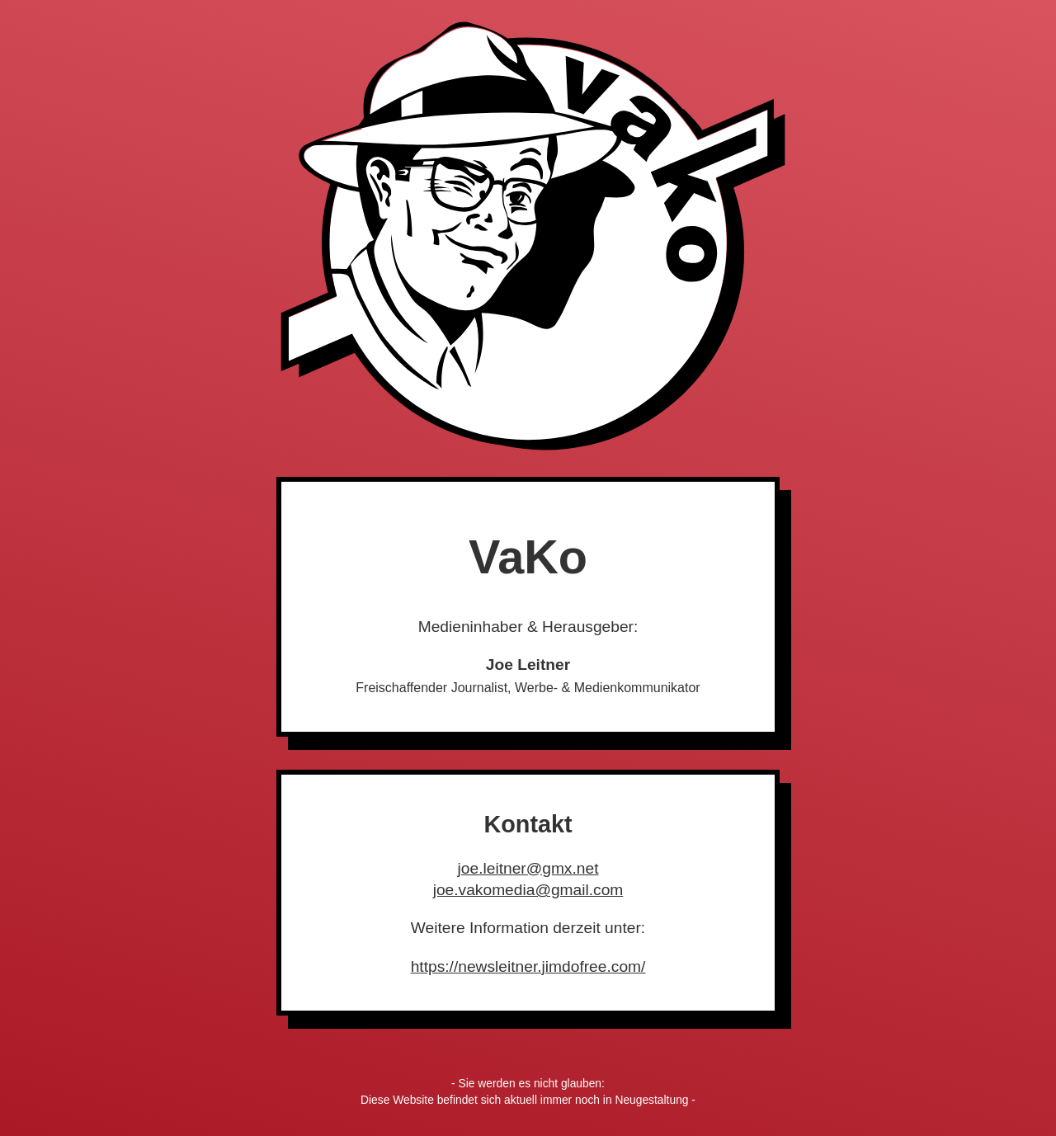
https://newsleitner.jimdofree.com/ (528, 966)
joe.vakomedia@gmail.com (528, 889)
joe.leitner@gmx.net (528, 868)
